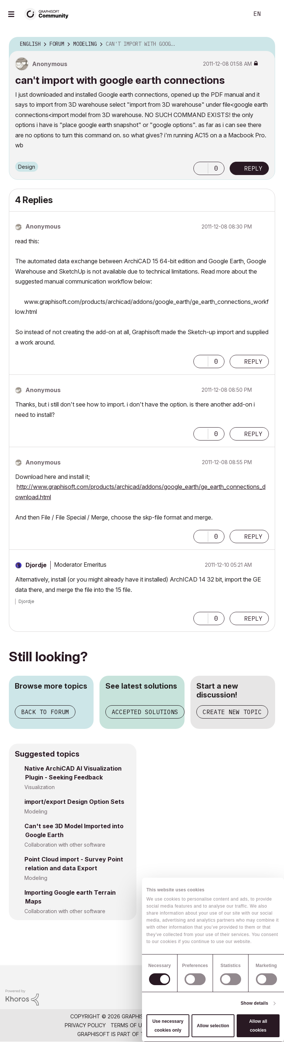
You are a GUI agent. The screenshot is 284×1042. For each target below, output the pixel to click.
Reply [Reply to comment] (253, 361)
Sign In (272, 14)
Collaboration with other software (64, 845)
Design (26, 167)
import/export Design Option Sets (74, 801)
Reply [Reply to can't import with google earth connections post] (253, 168)
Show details (254, 1003)
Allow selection (213, 1025)
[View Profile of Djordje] (36, 565)
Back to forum (45, 712)
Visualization (39, 787)
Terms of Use (129, 1025)
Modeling (35, 811)
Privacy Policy (85, 1025)
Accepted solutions (145, 712)
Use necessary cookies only (167, 1026)
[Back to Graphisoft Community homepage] (49, 13)
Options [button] (265, 44)
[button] (201, 168)
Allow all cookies (258, 1026)
